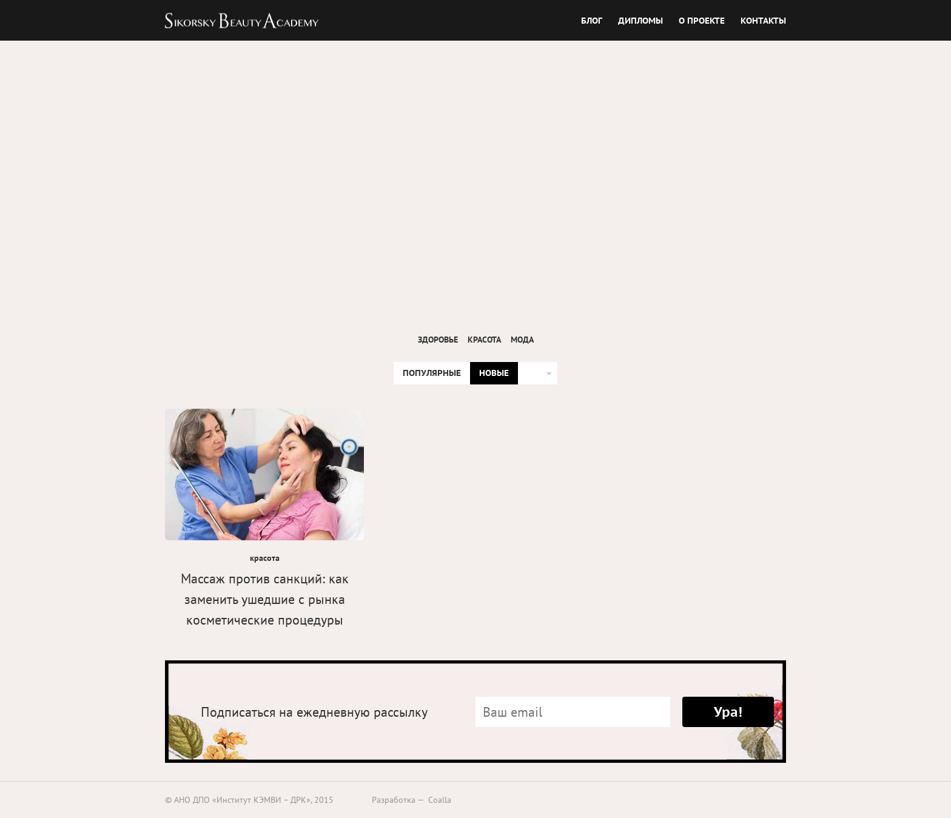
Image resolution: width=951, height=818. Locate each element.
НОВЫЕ (494, 372)
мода (522, 339)
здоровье (438, 339)
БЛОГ (591, 20)
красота (484, 339)
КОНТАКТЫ (763, 20)
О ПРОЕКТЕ (702, 20)
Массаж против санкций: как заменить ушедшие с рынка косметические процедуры (265, 599)
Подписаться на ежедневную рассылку (314, 711)
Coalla (439, 799)
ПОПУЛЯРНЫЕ (432, 372)
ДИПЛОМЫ (640, 20)
